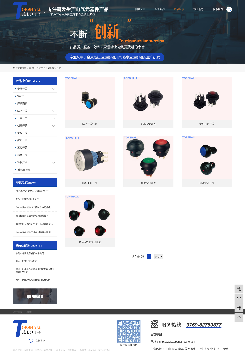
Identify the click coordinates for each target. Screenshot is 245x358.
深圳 (194, 348)
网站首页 (140, 9)
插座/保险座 (23, 169)
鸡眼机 (29, 311)
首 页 (31, 68)
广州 (200, 348)
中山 (168, 348)
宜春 (175, 348)
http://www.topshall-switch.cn (36, 280)
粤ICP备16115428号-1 (99, 350)
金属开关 (22, 88)
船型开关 (22, 155)
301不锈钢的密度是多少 (27, 199)
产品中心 (41, 68)
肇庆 (226, 348)
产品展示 (179, 9)
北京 (213, 348)
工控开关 (22, 147)
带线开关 (22, 133)
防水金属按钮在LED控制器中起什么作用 (35, 207)
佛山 (219, 348)
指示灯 (21, 96)
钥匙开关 (22, 125)
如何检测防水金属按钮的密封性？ (32, 215)
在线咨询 (37, 341)
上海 (207, 348)
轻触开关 (22, 162)
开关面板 (22, 103)
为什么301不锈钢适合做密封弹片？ (33, 190)
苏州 (187, 348)
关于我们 (160, 9)
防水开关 (22, 110)
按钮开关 (22, 140)
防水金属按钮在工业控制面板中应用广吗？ (35, 232)
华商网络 (71, 350)
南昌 (181, 348)
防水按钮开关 (54, 68)
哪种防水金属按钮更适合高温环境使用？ (35, 224)
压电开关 (22, 118)
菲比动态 (198, 9)
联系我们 (218, 9)
